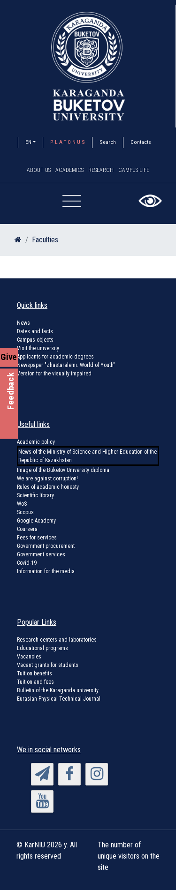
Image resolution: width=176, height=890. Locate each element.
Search (107, 142)
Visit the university (38, 348)
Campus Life (133, 170)
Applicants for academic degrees (55, 356)
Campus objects (35, 340)
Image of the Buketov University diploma (63, 470)
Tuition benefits (34, 673)
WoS (22, 504)
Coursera (27, 529)
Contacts (140, 142)
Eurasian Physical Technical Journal (58, 699)
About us (39, 170)
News (23, 323)
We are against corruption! (47, 478)
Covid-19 (27, 563)
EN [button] (28, 142)
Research (101, 170)
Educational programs (42, 648)
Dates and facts (35, 331)
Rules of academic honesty (48, 487)
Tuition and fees (35, 682)
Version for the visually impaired (54, 373)
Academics (69, 170)
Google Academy (36, 520)
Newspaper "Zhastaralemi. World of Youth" (66, 365)
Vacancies (29, 656)
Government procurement (46, 546)
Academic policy (36, 442)
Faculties (45, 239)
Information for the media (46, 571)
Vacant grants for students (47, 665)
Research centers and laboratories (57, 639)
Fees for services (37, 537)
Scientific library (35, 495)
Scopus (25, 512)
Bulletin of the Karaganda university (58, 690)
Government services (41, 554)
